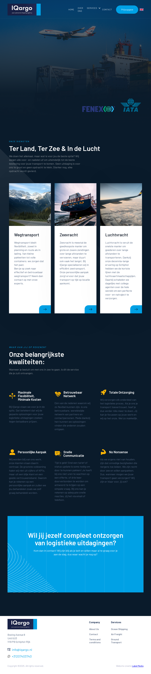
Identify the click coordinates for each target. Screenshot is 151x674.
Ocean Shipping (119, 629)
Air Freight (116, 634)
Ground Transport (116, 641)
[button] (92, 8)
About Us (94, 629)
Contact (93, 634)
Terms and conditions (95, 641)
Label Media (137, 665)
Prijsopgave (127, 9)
